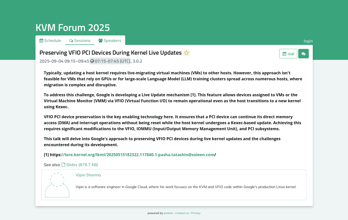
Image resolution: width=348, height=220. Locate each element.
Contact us (182, 213)
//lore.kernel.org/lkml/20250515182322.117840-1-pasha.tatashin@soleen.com (137, 154)
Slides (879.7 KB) (80, 164)
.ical (288, 54)
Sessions (79, 40)
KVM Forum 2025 (72, 27)
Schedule (50, 40)
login (308, 40)
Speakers (109, 40)
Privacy (196, 213)
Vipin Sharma (88, 174)
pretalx (168, 213)
